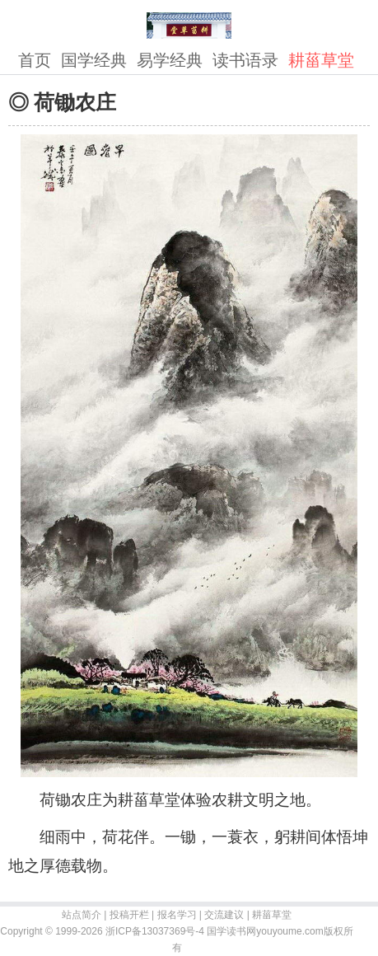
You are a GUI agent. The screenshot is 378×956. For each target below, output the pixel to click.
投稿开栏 (129, 915)
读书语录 (245, 60)
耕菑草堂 (321, 60)
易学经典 (170, 60)
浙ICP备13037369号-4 (154, 931)
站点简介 (81, 915)
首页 (34, 60)
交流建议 (224, 915)
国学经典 (94, 60)
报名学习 (177, 915)
